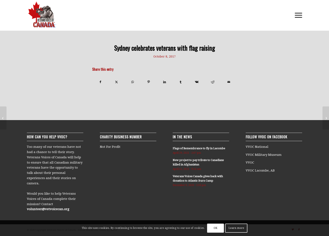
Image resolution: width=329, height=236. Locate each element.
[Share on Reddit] (213, 82)
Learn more (236, 228)
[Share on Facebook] (100, 82)
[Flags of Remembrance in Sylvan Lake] (3, 118)
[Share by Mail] (229, 82)
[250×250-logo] (42, 15)
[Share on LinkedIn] (164, 82)
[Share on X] (116, 82)
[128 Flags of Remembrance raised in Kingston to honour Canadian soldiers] (325, 118)
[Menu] (297, 15)
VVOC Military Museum (264, 155)
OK (216, 228)
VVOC (250, 162)
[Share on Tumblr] (180, 82)
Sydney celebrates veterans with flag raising (164, 48)
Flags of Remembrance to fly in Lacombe (199, 148)
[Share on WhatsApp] (132, 82)
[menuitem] (297, 15)
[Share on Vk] (197, 82)
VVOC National (257, 147)
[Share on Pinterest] (148, 82)
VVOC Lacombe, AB (260, 170)
